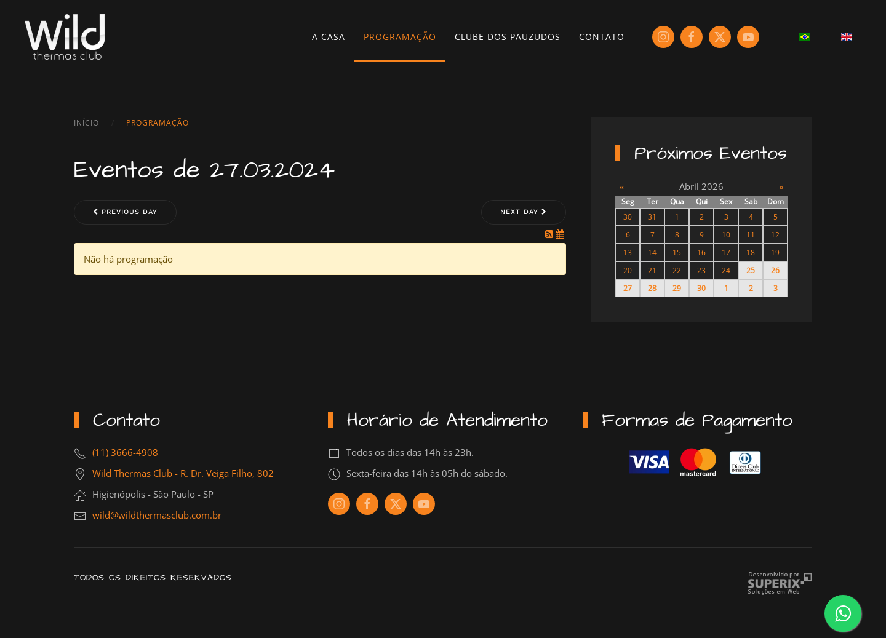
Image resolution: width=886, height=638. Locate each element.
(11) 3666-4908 (125, 452)
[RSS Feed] (550, 234)
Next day (523, 212)
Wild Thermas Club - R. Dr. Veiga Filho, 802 (183, 473)
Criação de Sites (780, 583)
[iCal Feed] (560, 234)
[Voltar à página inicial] (65, 37)
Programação (400, 36)
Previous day (125, 212)
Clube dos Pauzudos (508, 36)
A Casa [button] (328, 36)
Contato (602, 36)
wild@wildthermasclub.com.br (157, 515)
